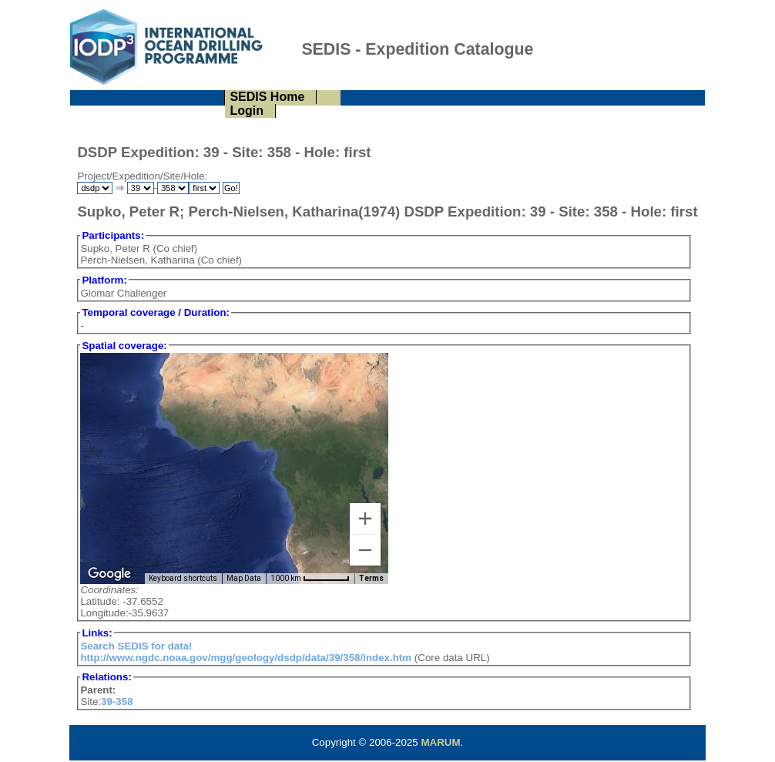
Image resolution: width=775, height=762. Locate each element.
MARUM (440, 742)
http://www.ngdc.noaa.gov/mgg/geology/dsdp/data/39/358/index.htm (245, 657)
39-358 (117, 701)
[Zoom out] (365, 550)
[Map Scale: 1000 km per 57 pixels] (310, 578)
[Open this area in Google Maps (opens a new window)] (109, 574)
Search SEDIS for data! (136, 646)
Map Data (243, 578)
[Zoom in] (365, 518)
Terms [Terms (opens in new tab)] (371, 578)
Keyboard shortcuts (183, 578)
